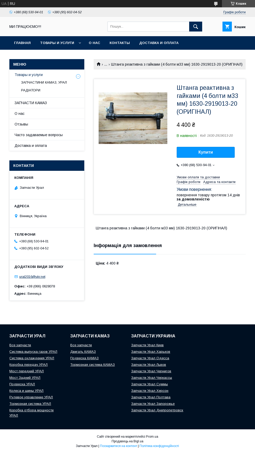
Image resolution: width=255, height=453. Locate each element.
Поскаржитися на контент (118, 446)
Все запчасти (20, 345)
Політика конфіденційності (159, 446)
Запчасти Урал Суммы (149, 384)
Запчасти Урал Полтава (150, 397)
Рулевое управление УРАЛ (31, 397)
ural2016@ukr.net (32, 277)
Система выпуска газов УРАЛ (33, 352)
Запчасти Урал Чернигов (151, 371)
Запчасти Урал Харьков (150, 352)
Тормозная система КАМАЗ (92, 365)
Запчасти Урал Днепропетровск (157, 410)
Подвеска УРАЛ (22, 384)
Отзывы (21, 124)
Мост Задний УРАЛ (24, 378)
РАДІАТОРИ (30, 90)
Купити (206, 152)
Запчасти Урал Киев (147, 345)
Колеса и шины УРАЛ (26, 391)
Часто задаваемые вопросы (39, 135)
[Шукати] (195, 27)
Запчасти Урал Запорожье (153, 404)
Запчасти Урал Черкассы (151, 378)
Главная (22, 43)
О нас (94, 43)
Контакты (120, 43)
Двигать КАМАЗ (83, 352)
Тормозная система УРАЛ (30, 404)
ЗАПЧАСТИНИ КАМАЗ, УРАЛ (44, 82)
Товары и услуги (57, 43)
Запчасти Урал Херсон (149, 391)
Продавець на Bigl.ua (127, 441)
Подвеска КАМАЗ (84, 358)
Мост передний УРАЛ (26, 371)
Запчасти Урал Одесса (150, 358)
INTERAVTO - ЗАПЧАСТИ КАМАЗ (43, 56)
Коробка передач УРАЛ (28, 365)
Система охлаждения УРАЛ (31, 358)
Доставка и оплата (158, 43)
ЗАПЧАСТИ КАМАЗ (31, 103)
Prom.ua (152, 436)
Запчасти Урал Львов (148, 365)
